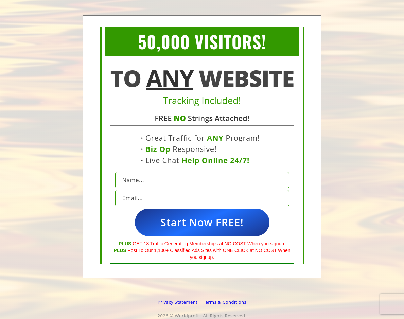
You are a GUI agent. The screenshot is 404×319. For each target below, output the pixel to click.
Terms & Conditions (224, 302)
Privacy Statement (178, 302)
